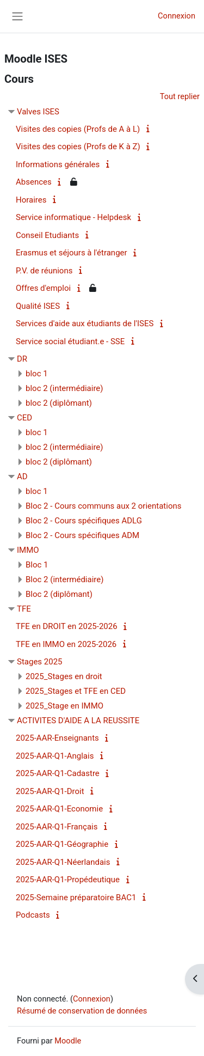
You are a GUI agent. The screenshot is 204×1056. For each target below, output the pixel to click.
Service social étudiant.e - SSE (70, 341)
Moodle (67, 1041)
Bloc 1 (37, 565)
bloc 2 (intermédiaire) (64, 388)
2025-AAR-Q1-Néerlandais (63, 862)
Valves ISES (38, 112)
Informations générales (58, 164)
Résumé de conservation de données (82, 1011)
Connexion (176, 16)
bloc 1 (37, 374)
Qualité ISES (38, 306)
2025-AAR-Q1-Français (56, 827)
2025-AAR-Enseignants (57, 738)
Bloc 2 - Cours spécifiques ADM (82, 535)
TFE (24, 609)
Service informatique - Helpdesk (73, 217)
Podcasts (33, 915)
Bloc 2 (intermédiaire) (64, 579)
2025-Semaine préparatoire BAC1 (76, 897)
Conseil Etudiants (47, 235)
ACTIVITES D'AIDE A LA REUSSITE (78, 720)
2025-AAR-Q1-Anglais (55, 756)
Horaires (31, 200)
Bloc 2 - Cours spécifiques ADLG (84, 521)
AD (22, 476)
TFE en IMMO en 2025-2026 (66, 644)
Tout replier (180, 96)
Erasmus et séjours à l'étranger (71, 253)
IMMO (28, 550)
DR (22, 359)
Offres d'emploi (43, 288)
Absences (34, 182)
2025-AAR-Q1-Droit (50, 791)
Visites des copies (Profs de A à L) (78, 129)
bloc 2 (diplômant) (59, 403)
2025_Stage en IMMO (64, 706)
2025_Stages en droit (64, 676)
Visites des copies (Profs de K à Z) (78, 146)
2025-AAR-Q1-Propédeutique (68, 879)
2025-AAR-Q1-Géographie (62, 844)
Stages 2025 (40, 662)
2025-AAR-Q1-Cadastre (58, 773)
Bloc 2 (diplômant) (59, 594)
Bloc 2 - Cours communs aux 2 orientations (103, 506)
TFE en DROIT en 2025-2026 (67, 626)
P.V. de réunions (44, 271)
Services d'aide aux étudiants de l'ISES (84, 323)
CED (24, 418)
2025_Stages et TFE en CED (76, 691)
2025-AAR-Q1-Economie (59, 809)
